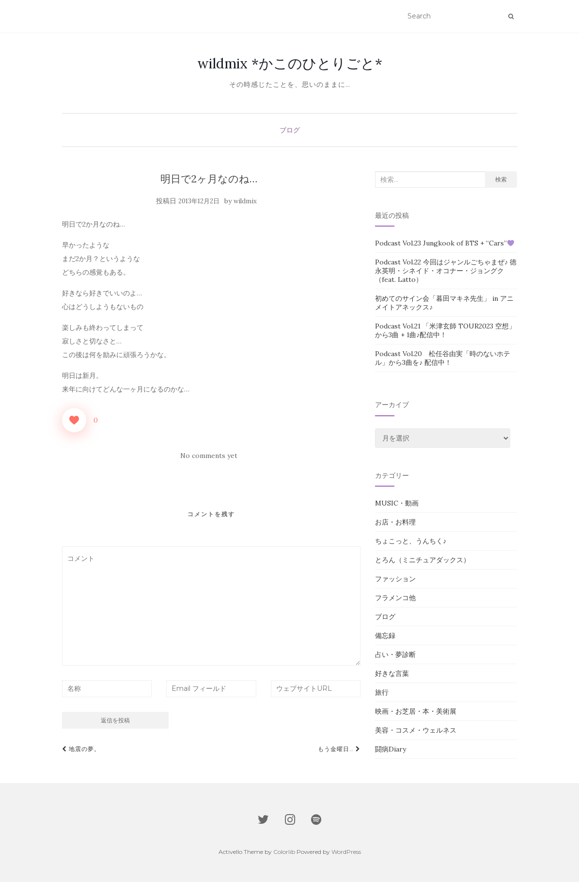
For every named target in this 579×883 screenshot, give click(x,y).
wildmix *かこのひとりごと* (290, 64)
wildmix (245, 202)
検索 (501, 180)
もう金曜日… (339, 749)
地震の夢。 (81, 749)
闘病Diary (390, 750)
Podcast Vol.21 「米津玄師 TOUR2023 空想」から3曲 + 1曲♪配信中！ (445, 331)
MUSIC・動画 (397, 504)
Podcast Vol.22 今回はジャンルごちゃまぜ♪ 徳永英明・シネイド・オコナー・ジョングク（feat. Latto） (445, 272)
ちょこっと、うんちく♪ (410, 542)
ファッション (395, 579)
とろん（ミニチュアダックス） (422, 560)
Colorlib (284, 852)
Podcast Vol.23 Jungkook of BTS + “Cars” (444, 244)
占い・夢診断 (395, 655)
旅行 (382, 693)
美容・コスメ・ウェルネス (415, 731)
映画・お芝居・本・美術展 (415, 712)
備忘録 (385, 636)
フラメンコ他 (395, 598)
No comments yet (208, 456)
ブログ (290, 131)
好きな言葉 (392, 674)
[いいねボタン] (74, 421)
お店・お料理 (395, 523)
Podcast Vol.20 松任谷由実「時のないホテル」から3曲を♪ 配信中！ (442, 359)
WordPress (346, 852)
